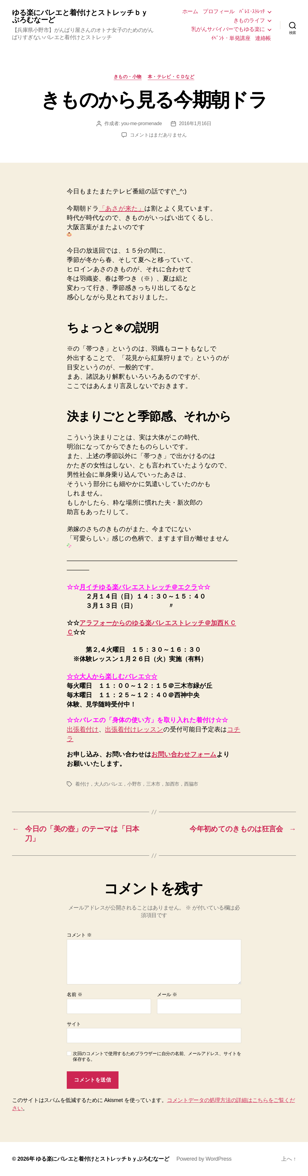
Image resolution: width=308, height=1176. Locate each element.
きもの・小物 (128, 76)
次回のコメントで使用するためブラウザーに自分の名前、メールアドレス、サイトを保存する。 (157, 1056)
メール (167, 994)
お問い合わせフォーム (184, 754)
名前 (74, 994)
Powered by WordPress (203, 1159)
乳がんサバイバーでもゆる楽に (228, 29)
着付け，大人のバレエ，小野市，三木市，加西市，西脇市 (136, 784)
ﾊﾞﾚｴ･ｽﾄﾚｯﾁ (252, 11)
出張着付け (83, 729)
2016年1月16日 (195, 123)
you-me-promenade (141, 123)
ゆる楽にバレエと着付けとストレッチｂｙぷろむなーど (80, 16)
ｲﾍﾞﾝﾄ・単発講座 (231, 38)
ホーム (190, 11)
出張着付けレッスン (134, 729)
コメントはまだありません (158, 134)
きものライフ (249, 20)
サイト (74, 1024)
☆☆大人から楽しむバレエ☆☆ (112, 676)
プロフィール (218, 11)
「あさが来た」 (121, 208)
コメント (79, 934)
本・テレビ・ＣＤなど (171, 76)
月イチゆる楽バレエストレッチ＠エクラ (138, 586)
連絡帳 (263, 38)
